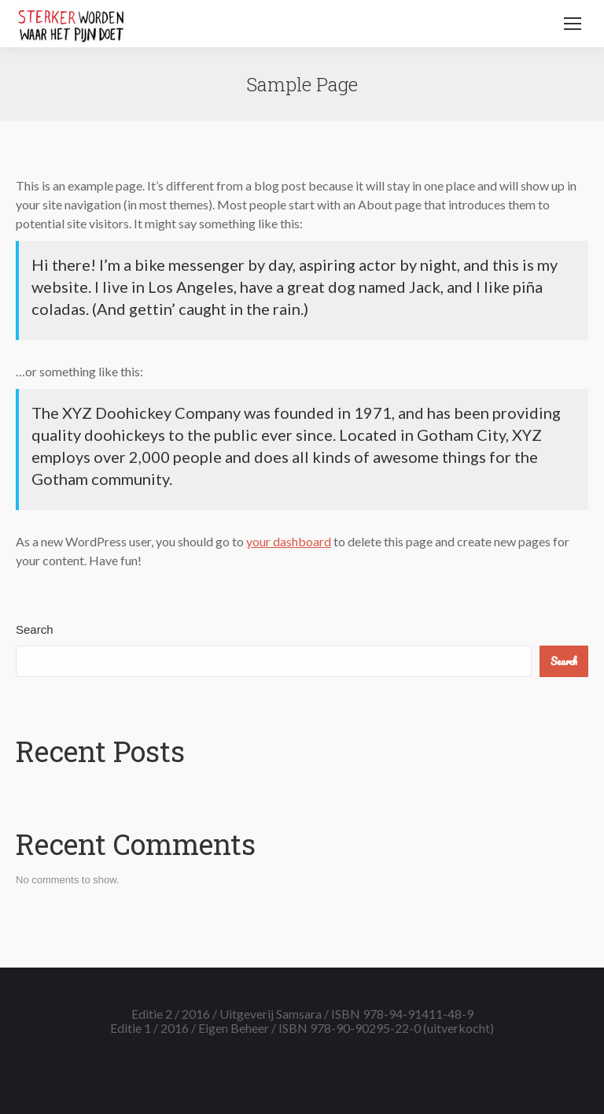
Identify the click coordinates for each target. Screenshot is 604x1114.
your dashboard (288, 541)
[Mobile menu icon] (572, 23)
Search (34, 629)
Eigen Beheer (233, 1027)
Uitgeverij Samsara (270, 1013)
